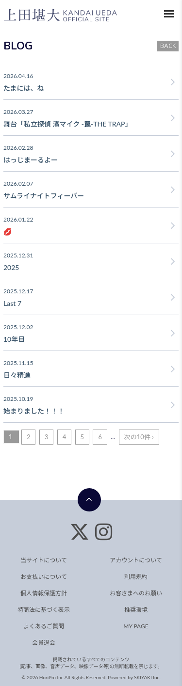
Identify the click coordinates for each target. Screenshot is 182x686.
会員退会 (43, 642)
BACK (168, 46)
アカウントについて (136, 560)
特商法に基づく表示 (43, 609)
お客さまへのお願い (136, 593)
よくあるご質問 (43, 626)
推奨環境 (136, 609)
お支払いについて (43, 576)
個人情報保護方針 (43, 593)
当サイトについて (43, 560)
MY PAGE (135, 626)
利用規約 (136, 576)
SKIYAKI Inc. (147, 677)
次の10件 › (139, 437)
